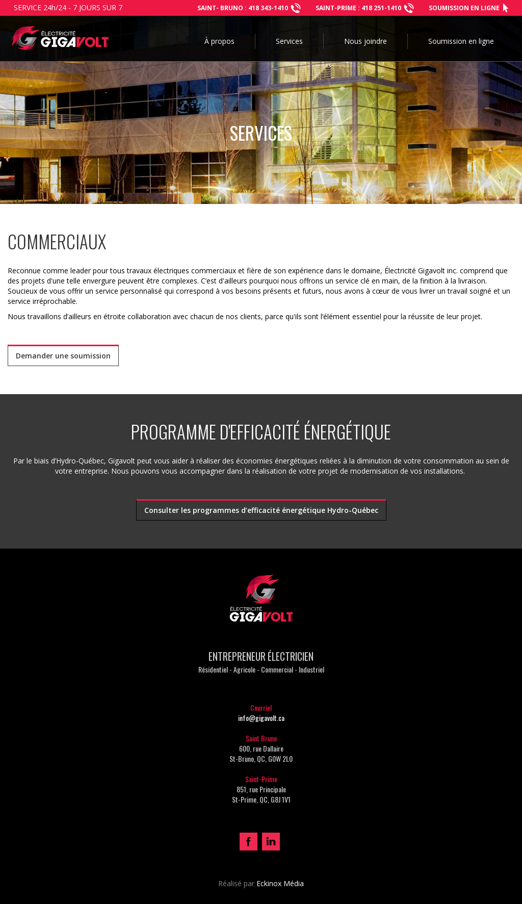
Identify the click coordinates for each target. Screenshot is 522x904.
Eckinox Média (280, 883)
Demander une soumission (63, 355)
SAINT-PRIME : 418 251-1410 (358, 8)
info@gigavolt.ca (261, 717)
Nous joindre (365, 41)
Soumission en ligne (464, 8)
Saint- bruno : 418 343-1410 (242, 8)
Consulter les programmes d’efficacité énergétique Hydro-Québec (261, 510)
